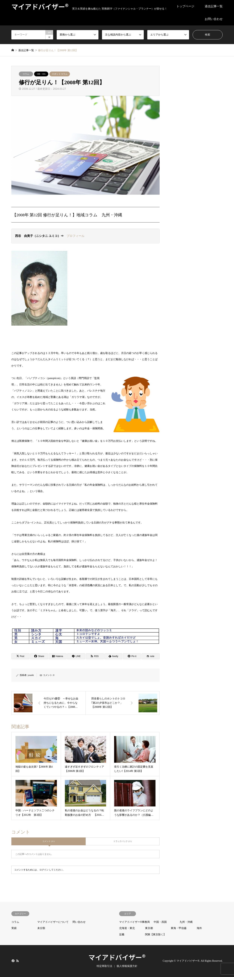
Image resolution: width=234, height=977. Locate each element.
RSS (17, 960)
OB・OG (41, 74)
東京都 (149, 928)
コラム (26, 74)
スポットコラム (59, 74)
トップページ (185, 6)
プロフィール (75, 235)
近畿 (121, 934)
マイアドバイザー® (116, 957)
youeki (31, 675)
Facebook (12, 960)
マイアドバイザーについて (53, 922)
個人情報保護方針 (127, 966)
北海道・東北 (127, 928)
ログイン (44, 869)
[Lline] (76, 656)
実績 (14, 928)
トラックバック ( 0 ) (122, 841)
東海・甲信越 (178, 928)
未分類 (41, 928)
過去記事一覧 (214, 6)
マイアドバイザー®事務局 (134, 922)
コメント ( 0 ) (48, 841)
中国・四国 (160, 922)
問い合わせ (79, 922)
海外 (199, 928)
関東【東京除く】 (155, 934)
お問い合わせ (214, 19)
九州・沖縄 (186, 922)
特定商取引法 (104, 966)
